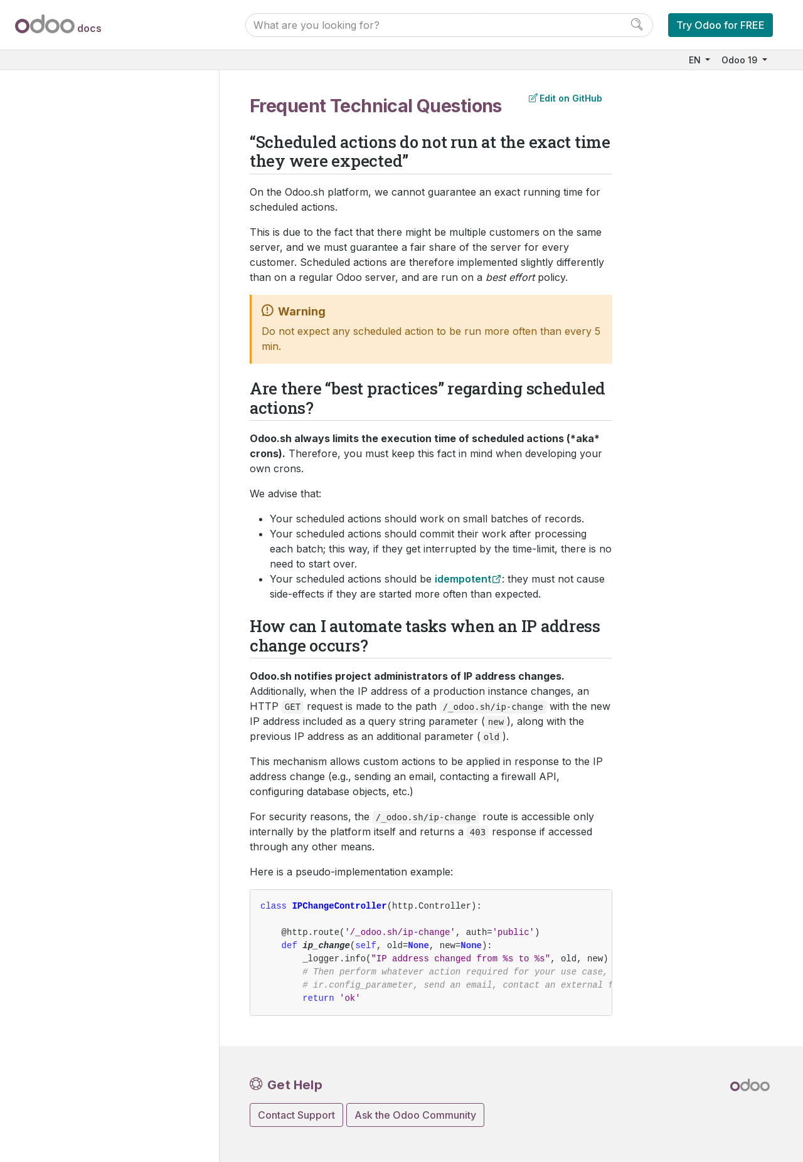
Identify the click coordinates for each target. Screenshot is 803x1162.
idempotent (463, 579)
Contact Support (296, 1115)
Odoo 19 (740, 60)
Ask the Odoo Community (415, 1115)
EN (696, 60)
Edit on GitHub (565, 98)
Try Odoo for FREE (720, 25)
